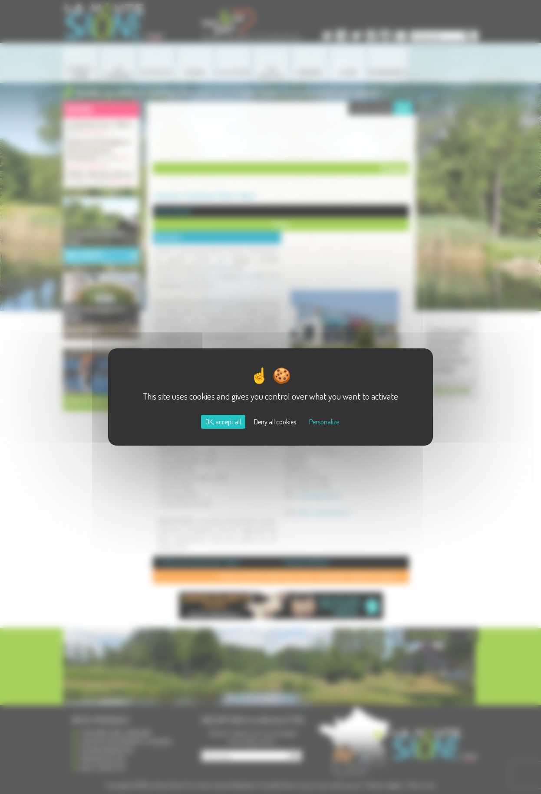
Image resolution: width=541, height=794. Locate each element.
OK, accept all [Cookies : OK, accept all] (223, 421)
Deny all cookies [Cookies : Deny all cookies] (275, 421)
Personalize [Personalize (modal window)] (324, 421)
